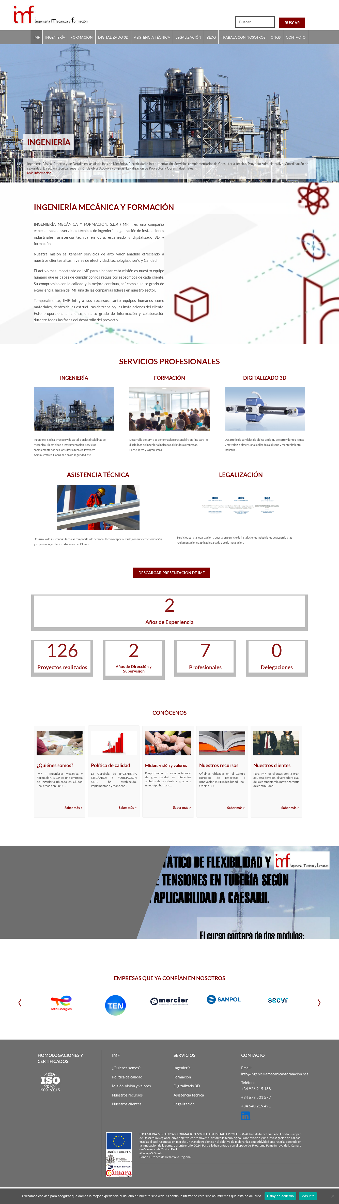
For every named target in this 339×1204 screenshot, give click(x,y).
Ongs (276, 37)
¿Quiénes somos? (126, 1067)
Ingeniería (55, 37)
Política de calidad (127, 1077)
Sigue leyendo (127, 919)
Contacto (295, 37)
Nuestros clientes (127, 1104)
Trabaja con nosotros (243, 37)
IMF (37, 37)
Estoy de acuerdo (280, 1196)
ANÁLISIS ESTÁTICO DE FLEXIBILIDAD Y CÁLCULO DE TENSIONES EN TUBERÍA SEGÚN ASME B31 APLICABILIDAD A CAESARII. (79, 894)
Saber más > (74, 808)
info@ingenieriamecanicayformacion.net (274, 1074)
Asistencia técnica (152, 37)
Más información (39, 176)
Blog (211, 37)
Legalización (188, 37)
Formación (82, 37)
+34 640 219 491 (256, 1106)
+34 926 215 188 (256, 1088)
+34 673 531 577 (256, 1097)
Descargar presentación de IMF (171, 572)
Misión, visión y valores (131, 1086)
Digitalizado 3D (113, 37)
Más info (307, 1196)
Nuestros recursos (127, 1095)
